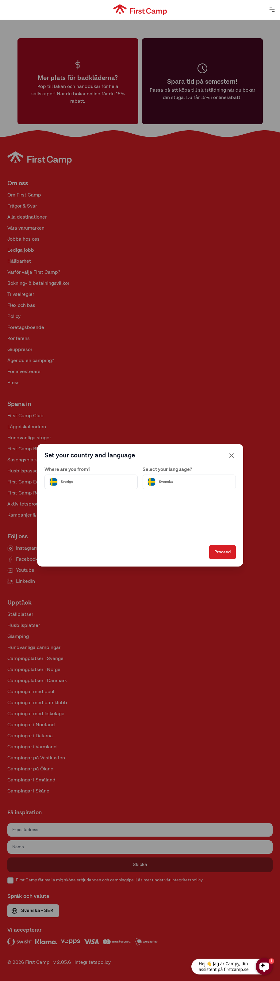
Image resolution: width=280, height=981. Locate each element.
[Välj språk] (189, 482)
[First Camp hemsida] (140, 9)
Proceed (222, 552)
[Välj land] (91, 482)
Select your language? (167, 469)
